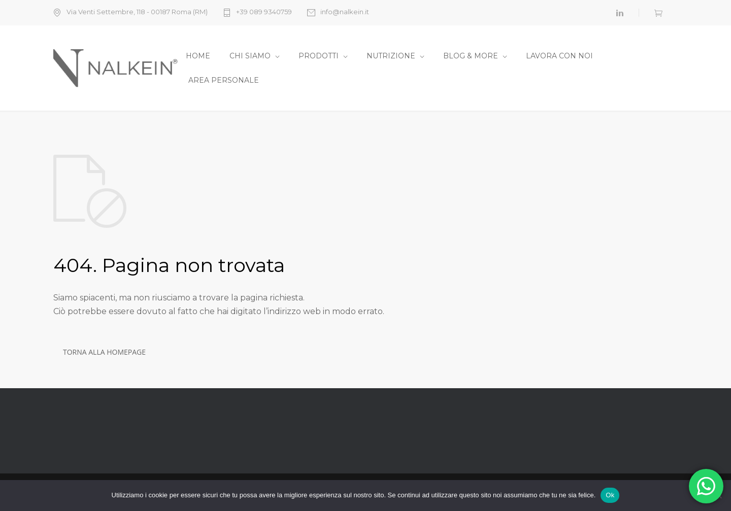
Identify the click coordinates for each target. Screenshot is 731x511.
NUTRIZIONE (391, 55)
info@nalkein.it (344, 12)
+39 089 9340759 (264, 12)
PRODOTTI (318, 55)
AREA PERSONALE (223, 80)
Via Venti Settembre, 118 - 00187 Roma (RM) (137, 12)
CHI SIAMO (250, 55)
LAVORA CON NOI (559, 55)
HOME (198, 55)
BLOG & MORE (470, 55)
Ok (610, 495)
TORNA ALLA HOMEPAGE (104, 352)
